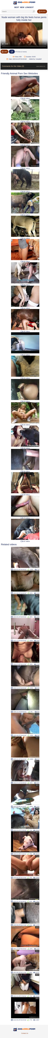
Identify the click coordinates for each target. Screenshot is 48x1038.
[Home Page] (24, 2)
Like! (4, 51)
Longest (29, 7)
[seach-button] (34, 11)
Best (16, 7)
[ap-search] (18, 11)
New (22, 7)
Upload (42, 12)
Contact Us (24, 1033)
